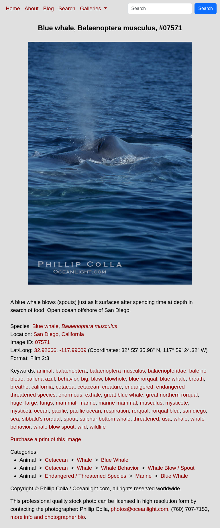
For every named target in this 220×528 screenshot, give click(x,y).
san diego (194, 411)
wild (82, 427)
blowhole (115, 379)
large (31, 403)
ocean (41, 411)
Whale (84, 460)
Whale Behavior (120, 468)
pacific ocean (85, 411)
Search (66, 8)
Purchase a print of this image (45, 439)
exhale (93, 395)
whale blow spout (54, 427)
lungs (46, 403)
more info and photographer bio (47, 517)
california (42, 387)
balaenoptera (71, 371)
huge (16, 403)
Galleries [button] (91, 8)
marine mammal (118, 403)
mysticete (176, 403)
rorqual (140, 411)
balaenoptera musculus (117, 371)
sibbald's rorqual (41, 419)
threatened (146, 419)
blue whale (173, 379)
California (72, 334)
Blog (48, 8)
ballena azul (40, 379)
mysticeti (20, 411)
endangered (139, 387)
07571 (42, 342)
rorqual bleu (166, 411)
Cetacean (56, 460)
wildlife (98, 427)
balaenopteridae (167, 371)
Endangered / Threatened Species (85, 476)
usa (166, 419)
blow (96, 379)
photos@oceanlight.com (139, 509)
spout (70, 419)
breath (196, 379)
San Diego (46, 334)
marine (87, 403)
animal (44, 371)
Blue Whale (114, 460)
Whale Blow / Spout (171, 468)
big (84, 379)
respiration (116, 411)
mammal (66, 403)
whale (181, 419)
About (32, 8)
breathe (19, 387)
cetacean (88, 387)
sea (14, 419)
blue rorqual (143, 379)
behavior (68, 379)
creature (112, 387)
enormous (70, 395)
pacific (59, 411)
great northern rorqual (172, 395)
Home (13, 8)
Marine (143, 476)
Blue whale (45, 326)
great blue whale (123, 395)
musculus (151, 403)
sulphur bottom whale (105, 419)
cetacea (65, 387)
